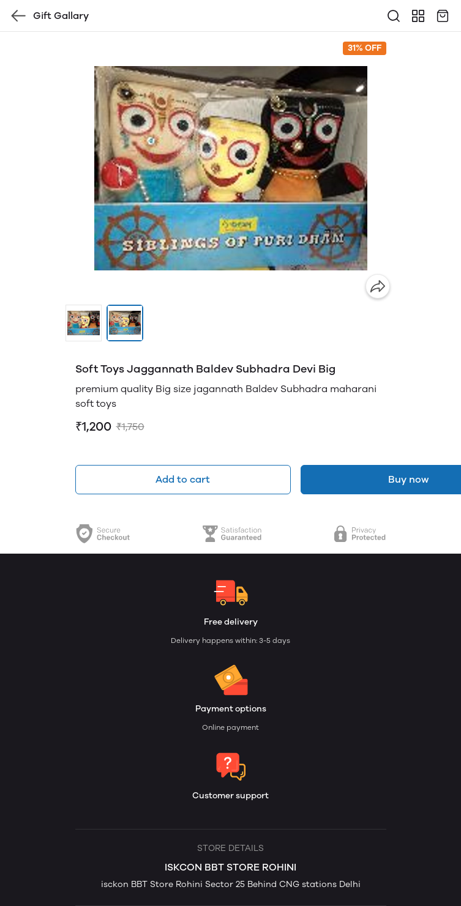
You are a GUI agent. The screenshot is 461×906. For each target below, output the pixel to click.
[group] (231, 168)
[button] (84, 323)
